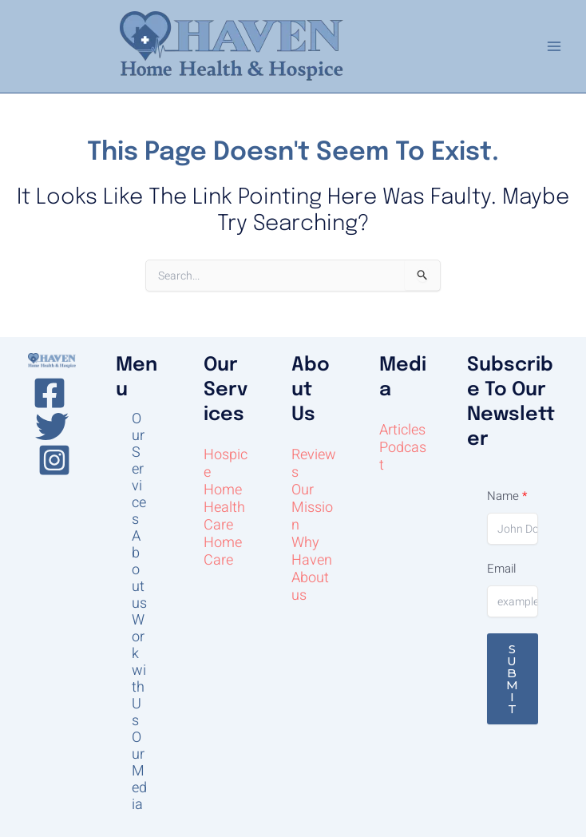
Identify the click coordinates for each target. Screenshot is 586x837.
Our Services (139, 469)
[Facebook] (49, 393)
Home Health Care (224, 507)
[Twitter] (52, 426)
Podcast (402, 456)
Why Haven (311, 551)
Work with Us (139, 670)
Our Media (139, 771)
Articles (402, 430)
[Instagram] (54, 460)
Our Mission (312, 507)
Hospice (225, 463)
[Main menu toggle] (553, 46)
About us (139, 570)
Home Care (223, 551)
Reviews (313, 463)
